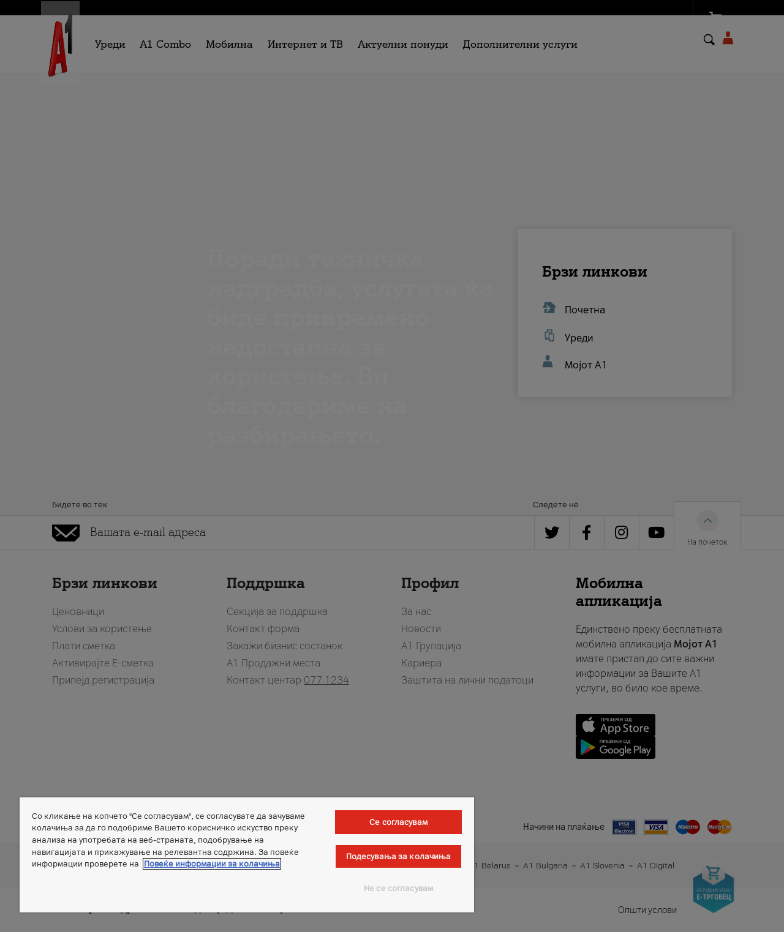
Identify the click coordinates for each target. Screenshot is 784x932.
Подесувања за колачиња (398, 856)
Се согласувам (398, 822)
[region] (247, 854)
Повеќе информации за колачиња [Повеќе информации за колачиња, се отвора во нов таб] (212, 863)
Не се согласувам (398, 888)
